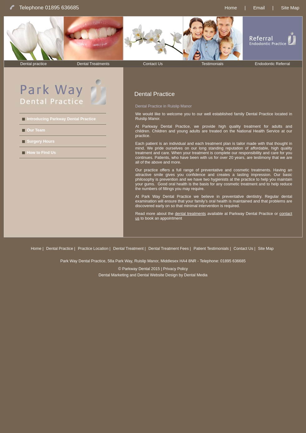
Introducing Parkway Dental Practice (61, 119)
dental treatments (190, 213)
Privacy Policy (175, 268)
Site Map (290, 7)
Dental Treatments (93, 63)
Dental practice (33, 63)
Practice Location (93, 248)
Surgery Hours (41, 141)
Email (259, 7)
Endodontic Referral (272, 63)
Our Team (36, 130)
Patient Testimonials (211, 248)
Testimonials (212, 63)
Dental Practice (59, 248)
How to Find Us (41, 152)
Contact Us (152, 63)
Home (231, 7)
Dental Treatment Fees (169, 248)
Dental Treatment (128, 248)
